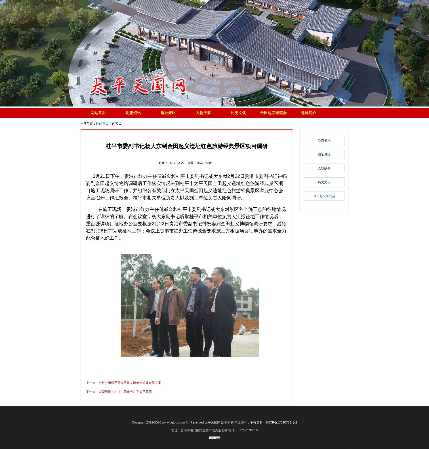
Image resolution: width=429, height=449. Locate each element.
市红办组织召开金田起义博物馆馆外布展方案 (130, 383)
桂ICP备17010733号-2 (281, 422)
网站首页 (98, 113)
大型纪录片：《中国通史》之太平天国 (125, 392)
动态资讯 (133, 113)
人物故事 (203, 113)
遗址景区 (168, 113)
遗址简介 (308, 113)
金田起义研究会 (273, 113)
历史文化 (238, 113)
